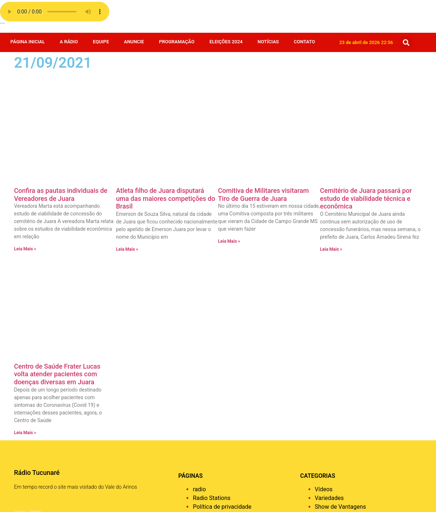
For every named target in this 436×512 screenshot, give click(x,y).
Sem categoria (333, 311)
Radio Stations (211, 294)
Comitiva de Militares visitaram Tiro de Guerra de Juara (263, 92)
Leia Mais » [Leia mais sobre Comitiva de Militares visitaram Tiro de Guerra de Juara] (229, 139)
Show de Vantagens (340, 302)
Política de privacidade (222, 302)
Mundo (324, 364)
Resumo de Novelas (340, 329)
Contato (304, 41)
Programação (176, 41)
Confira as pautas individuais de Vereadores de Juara (60, 92)
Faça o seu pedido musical (227, 320)
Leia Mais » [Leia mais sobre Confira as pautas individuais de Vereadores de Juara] (25, 147)
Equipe (101, 41)
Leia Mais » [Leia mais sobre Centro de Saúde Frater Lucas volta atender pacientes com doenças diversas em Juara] (25, 228)
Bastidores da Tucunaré (345, 451)
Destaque (327, 425)
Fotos (322, 381)
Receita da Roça (336, 346)
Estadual (326, 390)
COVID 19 (327, 433)
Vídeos (324, 285)
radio (199, 285)
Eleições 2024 (226, 41)
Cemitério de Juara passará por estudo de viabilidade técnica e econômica (366, 96)
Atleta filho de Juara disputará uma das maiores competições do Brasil (165, 96)
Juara (322, 372)
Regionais (327, 337)
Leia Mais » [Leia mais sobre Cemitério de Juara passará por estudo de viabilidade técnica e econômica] (331, 147)
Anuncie (134, 41)
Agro (321, 460)
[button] (406, 42)
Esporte (325, 399)
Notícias (268, 41)
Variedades (329, 294)
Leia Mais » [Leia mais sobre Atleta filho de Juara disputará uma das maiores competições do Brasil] (127, 147)
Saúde (323, 320)
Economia (328, 416)
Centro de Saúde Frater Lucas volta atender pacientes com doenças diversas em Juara (57, 170)
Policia (323, 355)
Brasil (322, 442)
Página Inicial (28, 41)
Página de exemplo (217, 311)
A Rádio (69, 41)
